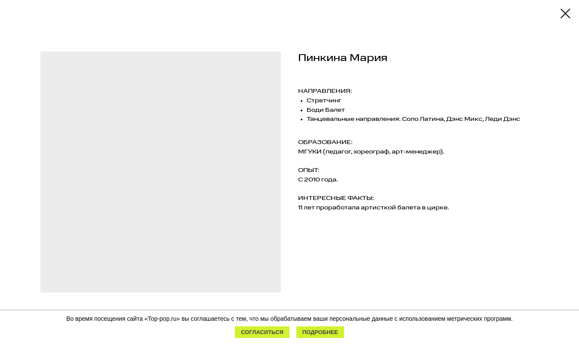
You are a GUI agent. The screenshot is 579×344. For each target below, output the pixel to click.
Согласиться (262, 332)
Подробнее (320, 332)
